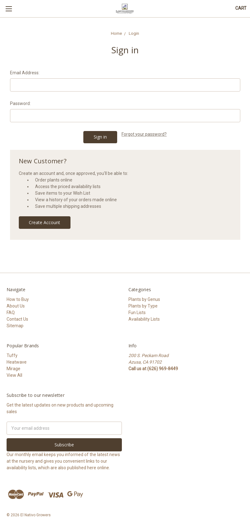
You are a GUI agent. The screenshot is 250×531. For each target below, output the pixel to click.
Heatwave (17, 362)
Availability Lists (144, 319)
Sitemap (15, 325)
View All (14, 375)
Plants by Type (143, 305)
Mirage (13, 368)
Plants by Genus (144, 299)
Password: (20, 103)
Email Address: (24, 72)
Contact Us (17, 319)
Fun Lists (137, 312)
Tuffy (12, 355)
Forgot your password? (144, 134)
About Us (16, 305)
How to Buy (18, 299)
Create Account (44, 222)
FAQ (11, 312)
